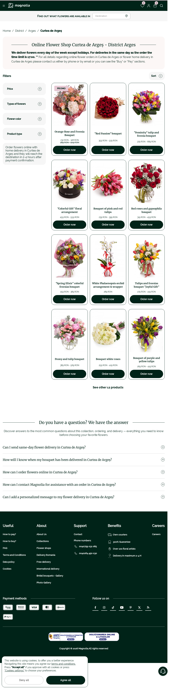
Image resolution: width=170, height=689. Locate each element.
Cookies (7, 590)
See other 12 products (108, 387)
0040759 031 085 (85, 567)
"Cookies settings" (14, 670)
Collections (43, 562)
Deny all (24, 680)
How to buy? (9, 562)
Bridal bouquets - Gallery (50, 597)
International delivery (48, 590)
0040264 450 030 (85, 574)
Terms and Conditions (14, 576)
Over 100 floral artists (121, 570)
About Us (41, 555)
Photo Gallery (44, 604)
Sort (156, 76)
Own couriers (117, 556)
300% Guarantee (119, 563)
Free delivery (44, 583)
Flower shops (44, 569)
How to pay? (9, 555)
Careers (156, 555)
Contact (78, 555)
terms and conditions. (63, 663)
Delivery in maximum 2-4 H (124, 577)
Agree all (65, 680)
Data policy (8, 583)
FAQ (5, 569)
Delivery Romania (46, 576)
